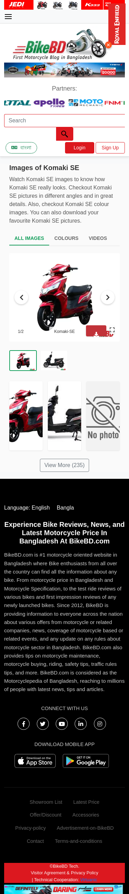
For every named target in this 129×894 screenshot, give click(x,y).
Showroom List (46, 802)
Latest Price (86, 802)
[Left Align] (64, 134)
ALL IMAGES (29, 238)
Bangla (65, 508)
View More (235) (64, 465)
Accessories (86, 815)
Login (79, 147)
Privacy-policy (30, 828)
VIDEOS (98, 238)
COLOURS (66, 238)
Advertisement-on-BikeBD (85, 828)
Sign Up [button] (110, 147)
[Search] (64, 120)
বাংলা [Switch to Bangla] (21, 147)
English (41, 508)
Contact (35, 841)
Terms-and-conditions (79, 841)
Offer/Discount (46, 815)
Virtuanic (88, 879)
